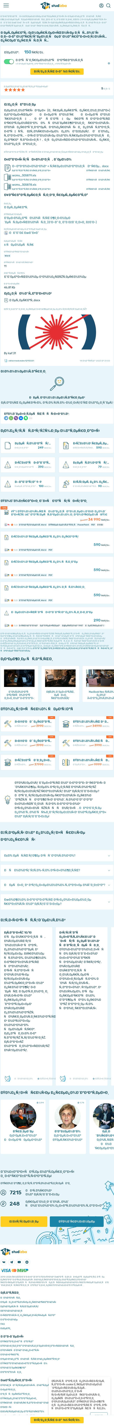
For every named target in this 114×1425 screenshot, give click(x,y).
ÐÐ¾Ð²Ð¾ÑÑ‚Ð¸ (11, 1297)
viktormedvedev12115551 (19, 360)
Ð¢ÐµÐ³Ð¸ (6, 1328)
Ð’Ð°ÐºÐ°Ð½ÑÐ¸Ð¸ (11, 1372)
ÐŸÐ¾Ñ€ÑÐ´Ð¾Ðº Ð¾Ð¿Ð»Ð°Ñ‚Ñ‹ (20, 1350)
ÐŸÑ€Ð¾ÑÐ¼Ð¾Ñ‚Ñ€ (98, 170)
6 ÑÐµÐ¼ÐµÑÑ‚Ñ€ (19, 244)
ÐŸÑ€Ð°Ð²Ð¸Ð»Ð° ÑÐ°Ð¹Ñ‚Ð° (17, 1341)
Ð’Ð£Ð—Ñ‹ (6, 1407)
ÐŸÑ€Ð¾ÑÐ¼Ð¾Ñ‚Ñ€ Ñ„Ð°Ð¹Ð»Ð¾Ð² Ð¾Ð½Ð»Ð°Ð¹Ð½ (31, 1402)
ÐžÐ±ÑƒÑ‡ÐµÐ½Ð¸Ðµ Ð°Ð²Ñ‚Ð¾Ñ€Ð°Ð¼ (22, 1411)
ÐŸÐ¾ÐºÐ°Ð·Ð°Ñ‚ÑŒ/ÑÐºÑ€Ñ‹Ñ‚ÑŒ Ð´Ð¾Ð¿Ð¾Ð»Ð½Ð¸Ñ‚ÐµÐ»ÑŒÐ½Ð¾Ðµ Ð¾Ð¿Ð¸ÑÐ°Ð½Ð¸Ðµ (53, 152)
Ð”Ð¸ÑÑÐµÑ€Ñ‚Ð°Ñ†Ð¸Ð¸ (15, 1394)
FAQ (3, 1324)
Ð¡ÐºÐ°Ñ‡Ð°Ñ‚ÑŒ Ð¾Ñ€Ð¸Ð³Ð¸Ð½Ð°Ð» (31, 170)
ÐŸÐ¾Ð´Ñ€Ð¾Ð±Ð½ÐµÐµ (77, 1221)
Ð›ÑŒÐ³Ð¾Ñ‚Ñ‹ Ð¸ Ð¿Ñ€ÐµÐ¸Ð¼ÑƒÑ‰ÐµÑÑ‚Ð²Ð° (28, 1315)
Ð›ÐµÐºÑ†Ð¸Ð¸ (8, 1389)
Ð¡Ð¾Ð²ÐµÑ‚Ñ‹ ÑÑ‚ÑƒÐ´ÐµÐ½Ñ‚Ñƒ (20, 1306)
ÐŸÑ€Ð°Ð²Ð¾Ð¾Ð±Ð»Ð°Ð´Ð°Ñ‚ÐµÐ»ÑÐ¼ (24, 1363)
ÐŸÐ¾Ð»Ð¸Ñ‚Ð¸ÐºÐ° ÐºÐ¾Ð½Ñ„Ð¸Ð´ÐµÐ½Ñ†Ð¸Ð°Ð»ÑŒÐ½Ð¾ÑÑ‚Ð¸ (38, 1345)
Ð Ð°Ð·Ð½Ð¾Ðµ (9, 1319)
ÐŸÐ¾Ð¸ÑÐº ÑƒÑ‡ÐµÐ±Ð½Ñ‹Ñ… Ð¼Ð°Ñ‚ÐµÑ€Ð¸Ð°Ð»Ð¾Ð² (33, 1385)
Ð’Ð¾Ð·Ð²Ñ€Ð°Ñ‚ (10, 1354)
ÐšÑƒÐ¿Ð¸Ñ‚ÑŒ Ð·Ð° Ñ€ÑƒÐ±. (57, 71)
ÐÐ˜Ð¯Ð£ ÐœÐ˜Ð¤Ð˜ (21, 233)
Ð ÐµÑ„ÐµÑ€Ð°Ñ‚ (16, 207)
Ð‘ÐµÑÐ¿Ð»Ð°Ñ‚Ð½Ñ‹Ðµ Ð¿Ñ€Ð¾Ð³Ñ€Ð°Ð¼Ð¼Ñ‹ (28, 1302)
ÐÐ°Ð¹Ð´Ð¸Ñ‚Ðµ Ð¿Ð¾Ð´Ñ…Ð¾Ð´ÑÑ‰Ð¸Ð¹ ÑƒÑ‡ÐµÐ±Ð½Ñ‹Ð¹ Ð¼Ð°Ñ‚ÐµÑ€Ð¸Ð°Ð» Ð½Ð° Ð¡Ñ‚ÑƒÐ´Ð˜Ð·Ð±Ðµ (60, 812)
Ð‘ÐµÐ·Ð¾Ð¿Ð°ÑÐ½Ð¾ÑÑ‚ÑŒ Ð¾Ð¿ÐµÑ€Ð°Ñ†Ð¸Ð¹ (30, 1359)
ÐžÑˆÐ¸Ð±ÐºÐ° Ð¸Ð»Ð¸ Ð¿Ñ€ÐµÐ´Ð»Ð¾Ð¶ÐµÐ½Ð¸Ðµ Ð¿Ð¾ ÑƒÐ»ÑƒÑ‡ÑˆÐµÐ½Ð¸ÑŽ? (45, 309)
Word (7, 255)
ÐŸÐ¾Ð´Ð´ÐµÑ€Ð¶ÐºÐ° (13, 1367)
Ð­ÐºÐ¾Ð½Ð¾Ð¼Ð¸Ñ (12, 1310)
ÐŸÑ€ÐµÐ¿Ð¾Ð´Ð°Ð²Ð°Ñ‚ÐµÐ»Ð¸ (19, 1398)
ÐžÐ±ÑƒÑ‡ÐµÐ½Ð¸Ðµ (24, 1221)
